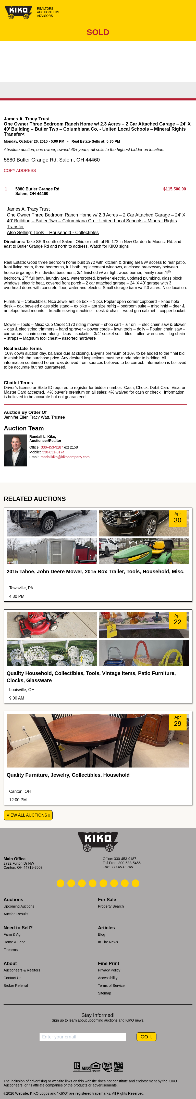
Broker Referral (16, 985)
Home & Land (15, 942)
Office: (34, 447)
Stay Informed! (98, 1015)
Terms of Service (111, 985)
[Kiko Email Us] (71, 883)
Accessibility (107, 978)
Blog (101, 934)
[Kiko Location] (82, 883)
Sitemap (104, 993)
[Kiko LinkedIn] (103, 883)
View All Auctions (27, 815)
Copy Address (20, 170)
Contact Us (12, 978)
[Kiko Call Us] (60, 883)
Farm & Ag (12, 934)
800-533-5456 (129, 863)
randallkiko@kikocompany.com (65, 457)
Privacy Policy (109, 970)
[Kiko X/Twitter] (114, 883)
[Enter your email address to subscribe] (83, 1037)
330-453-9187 (52, 447)
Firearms (11, 950)
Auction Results (16, 914)
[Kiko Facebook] (92, 883)
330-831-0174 (53, 452)
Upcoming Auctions (19, 906)
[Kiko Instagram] (135, 883)
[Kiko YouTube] (125, 883)
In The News (108, 942)
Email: (34, 457)
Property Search (111, 906)
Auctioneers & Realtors (22, 970)
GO (145, 1036)
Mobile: (35, 452)
